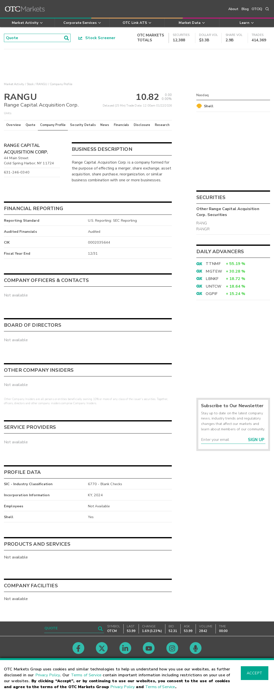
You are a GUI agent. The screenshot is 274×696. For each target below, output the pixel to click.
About (233, 9)
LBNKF (212, 278)
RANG (201, 223)
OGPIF (211, 293)
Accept (254, 673)
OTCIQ (257, 9)
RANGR (203, 229)
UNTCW (213, 286)
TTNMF (213, 263)
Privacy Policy (47, 675)
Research (162, 125)
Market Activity (14, 84)
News (104, 125)
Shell (208, 106)
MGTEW (214, 271)
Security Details (83, 125)
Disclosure (142, 125)
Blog (245, 9)
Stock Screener (96, 38)
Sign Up (256, 440)
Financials (121, 125)
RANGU (41, 84)
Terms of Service (86, 675)
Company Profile (53, 125)
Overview (13, 125)
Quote (31, 125)
